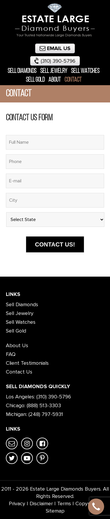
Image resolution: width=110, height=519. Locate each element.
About (54, 80)
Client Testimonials (27, 363)
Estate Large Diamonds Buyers (65, 489)
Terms (64, 503)
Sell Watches (85, 71)
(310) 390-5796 (54, 60)
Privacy (17, 503)
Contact (73, 80)
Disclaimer (41, 503)
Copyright (86, 503)
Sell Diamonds (22, 71)
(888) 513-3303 (44, 405)
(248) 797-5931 (45, 414)
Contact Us (19, 372)
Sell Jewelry (53, 71)
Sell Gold (35, 80)
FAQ (11, 354)
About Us (17, 345)
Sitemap (55, 511)
